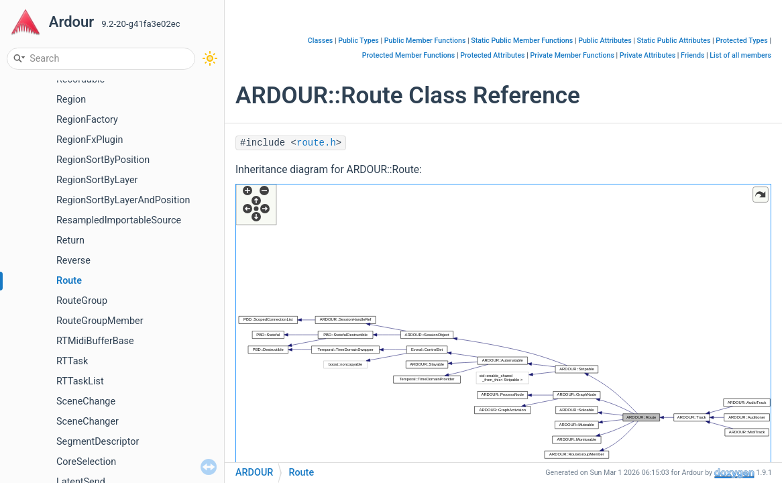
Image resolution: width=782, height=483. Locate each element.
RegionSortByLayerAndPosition (123, 200)
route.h (316, 143)
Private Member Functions (572, 55)
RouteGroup (81, 301)
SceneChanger (87, 421)
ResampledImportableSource (118, 220)
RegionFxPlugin (89, 140)
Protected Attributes (492, 55)
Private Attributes (647, 55)
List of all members (740, 55)
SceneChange (85, 401)
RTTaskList (80, 381)
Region (71, 99)
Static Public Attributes (674, 40)
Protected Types (741, 40)
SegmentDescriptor (97, 441)
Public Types (358, 40)
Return (70, 240)
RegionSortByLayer (96, 180)
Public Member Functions (425, 40)
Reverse (73, 260)
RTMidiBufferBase (95, 341)
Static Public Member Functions (522, 40)
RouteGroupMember (100, 321)
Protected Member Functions (408, 55)
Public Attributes (605, 40)
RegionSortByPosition (103, 160)
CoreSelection (86, 462)
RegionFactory (87, 119)
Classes (320, 40)
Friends (692, 55)
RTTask (72, 361)
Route (69, 280)
